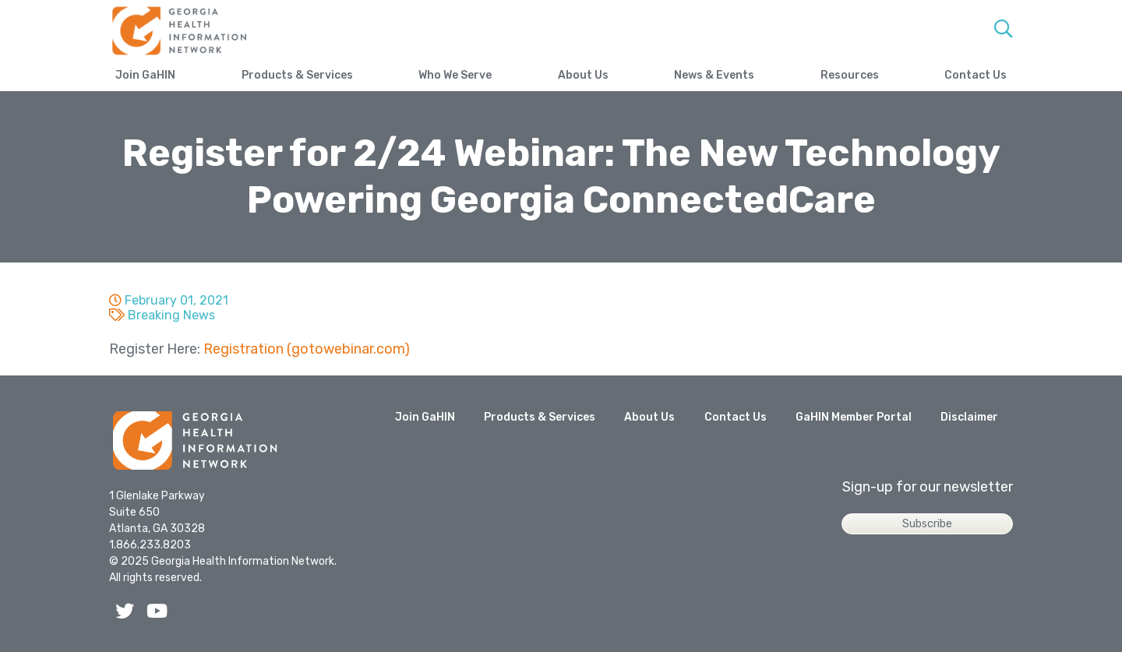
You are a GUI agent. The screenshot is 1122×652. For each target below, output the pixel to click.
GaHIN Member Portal (854, 417)
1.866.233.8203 (150, 545)
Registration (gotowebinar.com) (306, 349)
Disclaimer (969, 417)
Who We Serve (455, 75)
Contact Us (975, 75)
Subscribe (927, 523)
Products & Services (297, 75)
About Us (583, 75)
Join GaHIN (145, 75)
